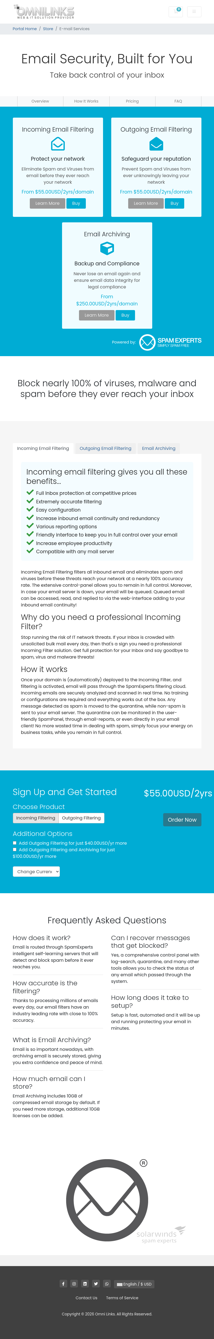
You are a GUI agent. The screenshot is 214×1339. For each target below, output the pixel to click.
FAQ (178, 101)
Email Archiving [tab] (158, 448)
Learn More (48, 203)
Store (48, 29)
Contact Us (87, 1298)
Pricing (132, 101)
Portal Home (25, 29)
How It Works (86, 101)
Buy (76, 203)
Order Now (182, 820)
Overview (40, 101)
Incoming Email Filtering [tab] (43, 448)
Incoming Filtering (35, 818)
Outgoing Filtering (81, 818)
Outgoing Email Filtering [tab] (105, 448)
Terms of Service (122, 1298)
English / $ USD (134, 1284)
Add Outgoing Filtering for (70, 843)
